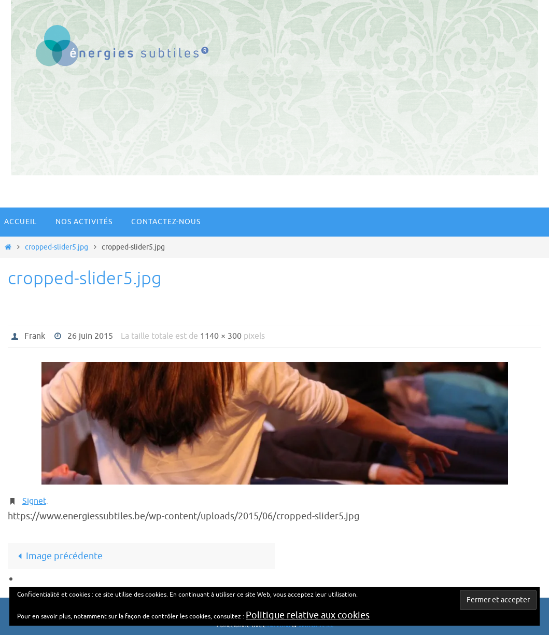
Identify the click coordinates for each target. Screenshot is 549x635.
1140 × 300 (221, 336)
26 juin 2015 (90, 336)
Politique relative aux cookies (308, 615)
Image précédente (58, 556)
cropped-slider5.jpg (56, 247)
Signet (34, 501)
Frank (34, 336)
